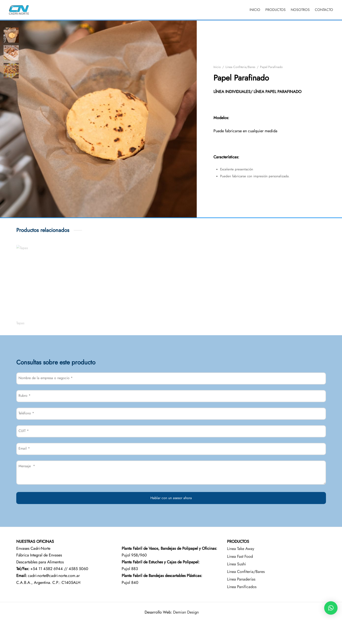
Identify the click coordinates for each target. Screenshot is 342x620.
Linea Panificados (241, 587)
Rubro (24, 395)
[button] (331, 608)
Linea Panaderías (241, 579)
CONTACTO (324, 9)
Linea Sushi (236, 564)
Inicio (217, 67)
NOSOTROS (300, 9)
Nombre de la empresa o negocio (45, 377)
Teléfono (26, 413)
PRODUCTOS (275, 9)
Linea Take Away (240, 549)
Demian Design (186, 612)
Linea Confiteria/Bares (240, 67)
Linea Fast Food (240, 556)
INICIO (255, 9)
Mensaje (26, 466)
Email (24, 448)
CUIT (23, 430)
